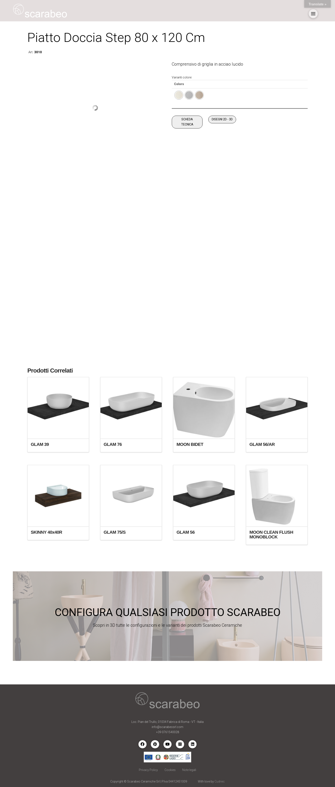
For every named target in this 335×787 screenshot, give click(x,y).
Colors (179, 84)
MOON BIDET (189, 444)
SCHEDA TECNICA (187, 122)
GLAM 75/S (115, 532)
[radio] (179, 95)
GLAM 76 (113, 444)
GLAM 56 (185, 532)
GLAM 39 (40, 444)
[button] (313, 13)
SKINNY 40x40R (46, 532)
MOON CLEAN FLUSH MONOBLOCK (271, 534)
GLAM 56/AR (262, 444)
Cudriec (220, 781)
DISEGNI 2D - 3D (222, 119)
